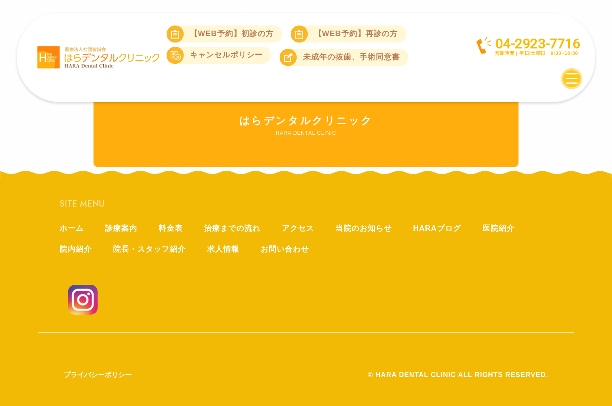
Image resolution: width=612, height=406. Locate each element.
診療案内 (121, 228)
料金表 (171, 228)
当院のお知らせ (363, 228)
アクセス (298, 228)
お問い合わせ (285, 249)
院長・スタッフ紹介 (149, 249)
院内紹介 (76, 249)
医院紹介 (498, 228)
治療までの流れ (232, 228)
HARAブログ (437, 228)
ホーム (72, 228)
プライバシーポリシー (98, 374)
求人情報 (223, 249)
